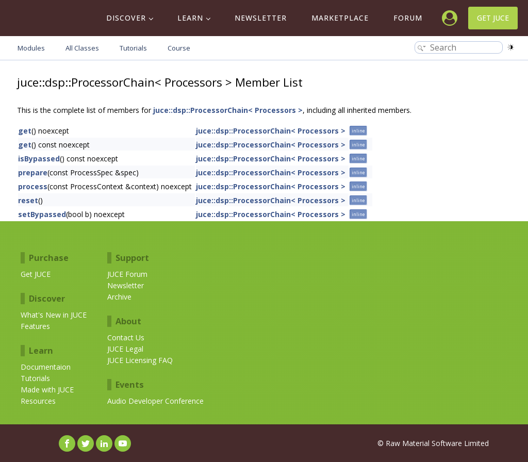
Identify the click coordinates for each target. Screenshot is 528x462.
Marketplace (340, 18)
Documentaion (46, 367)
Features (35, 326)
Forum (407, 18)
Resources (38, 401)
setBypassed (42, 214)
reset (28, 200)
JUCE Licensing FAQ (140, 360)
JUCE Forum (127, 274)
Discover (126, 18)
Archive (119, 297)
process (32, 186)
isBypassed (39, 158)
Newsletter (261, 18)
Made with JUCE (47, 389)
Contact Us (125, 337)
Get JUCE (493, 18)
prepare (32, 172)
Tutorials (35, 378)
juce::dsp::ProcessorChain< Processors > (228, 110)
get (24, 131)
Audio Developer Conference (155, 401)
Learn (190, 18)
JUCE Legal (125, 349)
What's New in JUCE (54, 315)
